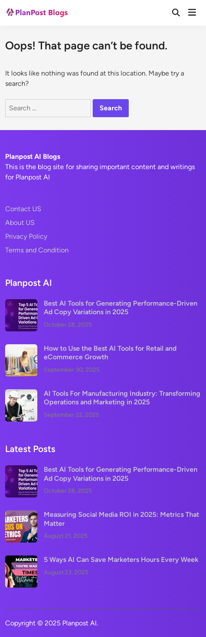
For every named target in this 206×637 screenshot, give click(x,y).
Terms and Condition (37, 250)
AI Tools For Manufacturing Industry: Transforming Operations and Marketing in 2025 (122, 397)
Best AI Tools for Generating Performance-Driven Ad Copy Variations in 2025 (120, 307)
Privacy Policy (26, 236)
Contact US (23, 209)
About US (20, 222)
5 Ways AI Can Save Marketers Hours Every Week (121, 559)
